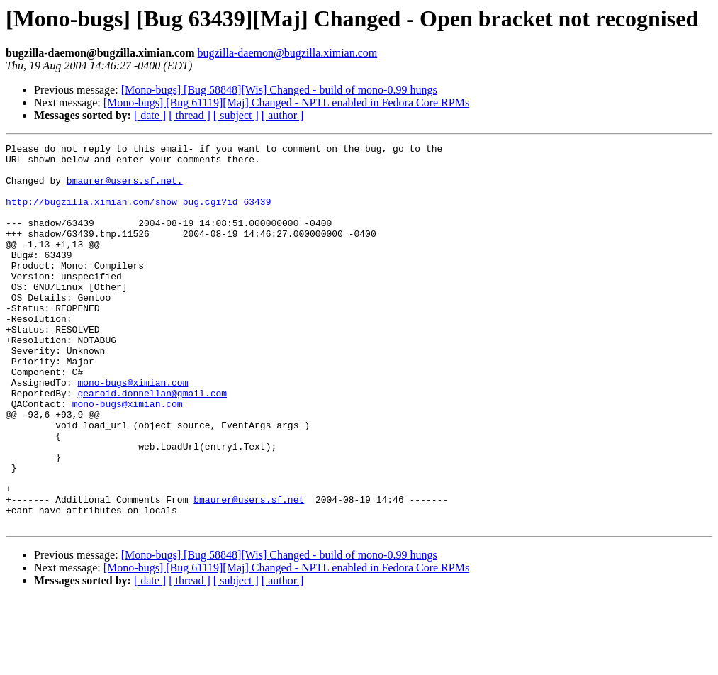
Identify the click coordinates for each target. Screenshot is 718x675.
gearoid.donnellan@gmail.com (152, 443)
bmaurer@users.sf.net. (125, 188)
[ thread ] (190, 115)
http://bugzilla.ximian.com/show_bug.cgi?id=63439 (138, 214)
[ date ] (150, 115)
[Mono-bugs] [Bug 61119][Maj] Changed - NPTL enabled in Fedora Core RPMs (286, 102)
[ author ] (283, 115)
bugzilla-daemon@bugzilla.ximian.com (287, 53)
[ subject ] (236, 115)
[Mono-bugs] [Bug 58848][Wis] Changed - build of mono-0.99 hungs (279, 90)
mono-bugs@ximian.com (132, 431)
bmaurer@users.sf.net (248, 571)
